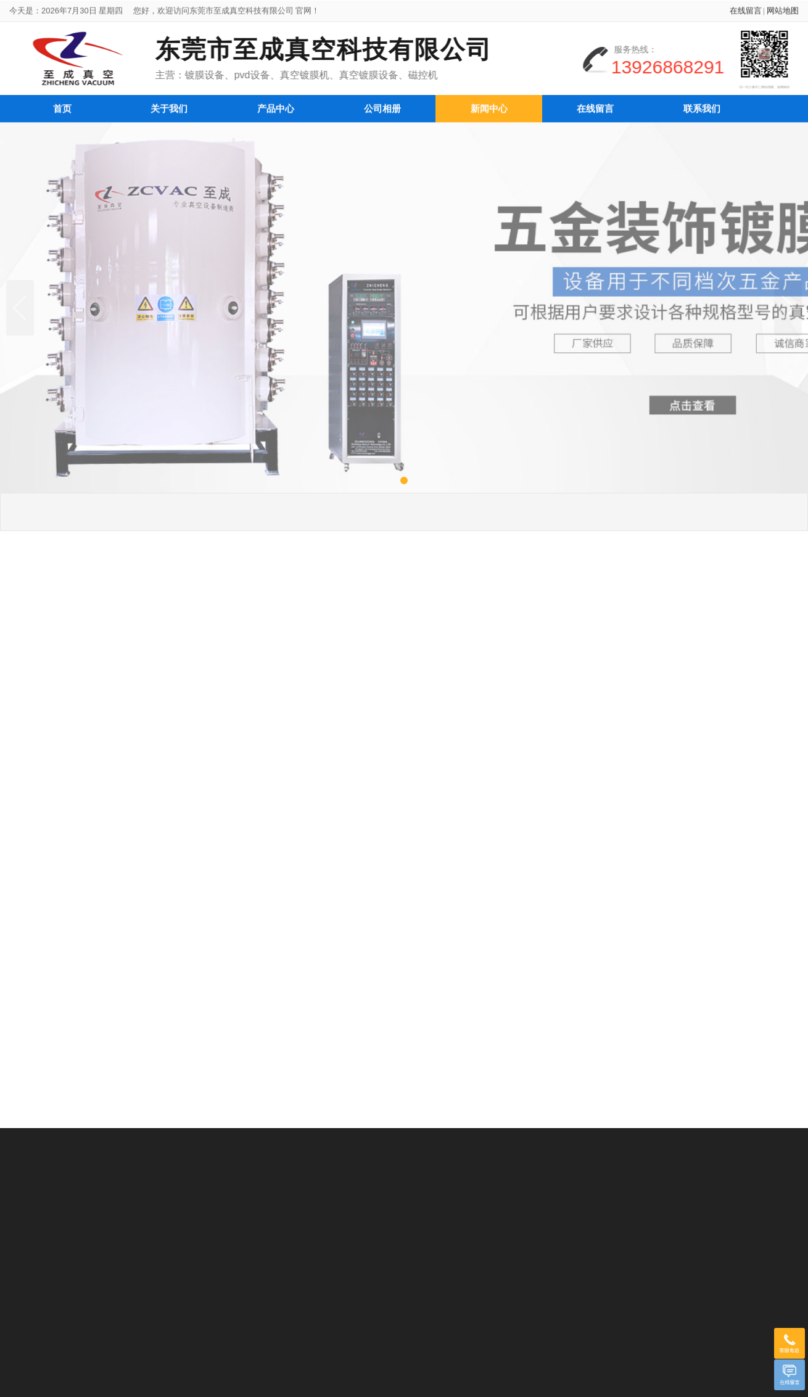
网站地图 (783, 14)
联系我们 (701, 105)
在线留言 (746, 14)
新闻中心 (489, 105)
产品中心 (275, 105)
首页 (62, 105)
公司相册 (382, 105)
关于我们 (169, 105)
